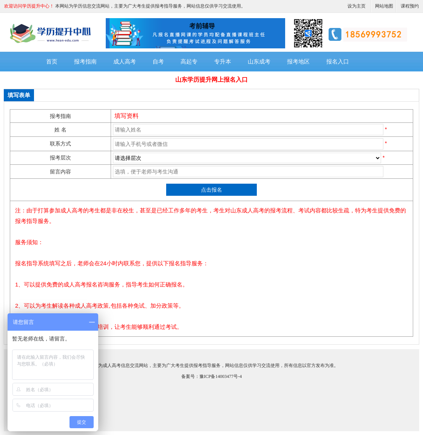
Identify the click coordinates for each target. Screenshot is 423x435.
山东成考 (259, 62)
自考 (158, 62)
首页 (51, 62)
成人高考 (124, 62)
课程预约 (410, 6)
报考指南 (85, 62)
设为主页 (356, 6)
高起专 (189, 62)
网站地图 (384, 6)
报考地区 (298, 62)
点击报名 (211, 190)
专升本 (222, 62)
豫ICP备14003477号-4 (220, 376)
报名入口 (337, 62)
